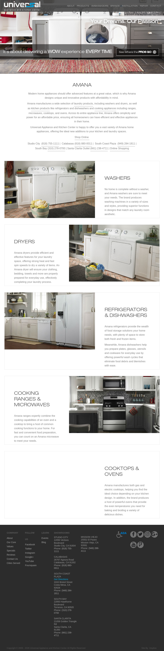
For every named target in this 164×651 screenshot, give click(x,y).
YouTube (29, 561)
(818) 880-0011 (83, 143)
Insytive (152, 648)
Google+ (29, 557)
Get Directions (61, 579)
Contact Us (12, 559)
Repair (144, 5)
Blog (43, 542)
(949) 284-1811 (126, 143)
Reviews (11, 554)
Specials (11, 550)
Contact (155, 5)
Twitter (28, 548)
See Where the (137, 52)
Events (44, 538)
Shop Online (82, 137)
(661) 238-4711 (99, 148)
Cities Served (13, 563)
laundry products (83, 103)
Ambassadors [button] (99, 5)
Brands (115, 5)
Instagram (30, 553)
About (71, 5)
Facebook (30, 544)
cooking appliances (105, 108)
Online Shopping (120, 148)
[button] (121, 534)
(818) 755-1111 (50, 143)
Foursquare (31, 565)
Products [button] (83, 5)
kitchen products (40, 108)
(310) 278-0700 (56, 148)
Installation (130, 5)
